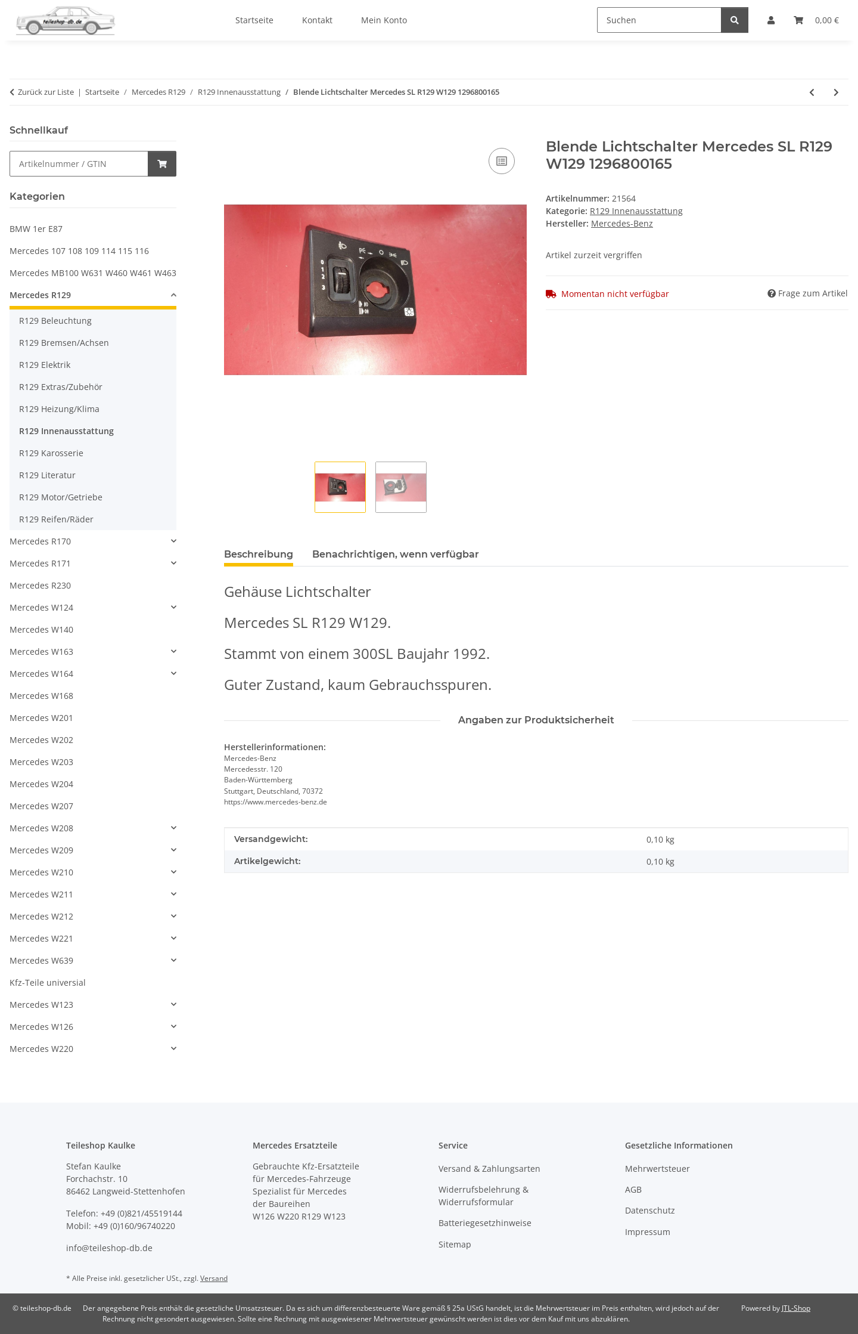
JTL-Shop (796, 1308)
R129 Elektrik (44, 364)
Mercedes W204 (41, 784)
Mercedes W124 (41, 607)
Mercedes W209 (41, 850)
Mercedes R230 (40, 585)
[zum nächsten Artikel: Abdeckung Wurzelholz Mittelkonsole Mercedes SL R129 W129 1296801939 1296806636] (836, 92)
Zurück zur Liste (46, 91)
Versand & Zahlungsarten (489, 1168)
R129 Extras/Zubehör (60, 386)
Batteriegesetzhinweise (485, 1222)
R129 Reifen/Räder (56, 519)
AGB (633, 1189)
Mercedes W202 (41, 739)
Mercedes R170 (40, 541)
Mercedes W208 (41, 828)
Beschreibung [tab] (258, 554)
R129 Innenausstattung (636, 210)
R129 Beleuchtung (55, 320)
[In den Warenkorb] (233, 131)
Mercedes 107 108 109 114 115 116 (79, 250)
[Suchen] (659, 20)
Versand (214, 1278)
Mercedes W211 (41, 894)
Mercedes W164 (41, 673)
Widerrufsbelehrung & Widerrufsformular (484, 1196)
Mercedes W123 (41, 1004)
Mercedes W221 (41, 938)
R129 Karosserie (51, 453)
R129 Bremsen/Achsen (64, 342)
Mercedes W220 (41, 1048)
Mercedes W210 (41, 872)
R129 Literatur (47, 475)
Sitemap (455, 1244)
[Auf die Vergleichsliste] (502, 161)
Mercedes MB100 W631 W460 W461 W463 (93, 272)
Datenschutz (650, 1210)
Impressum (647, 1231)
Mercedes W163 (41, 651)
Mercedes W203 (41, 761)
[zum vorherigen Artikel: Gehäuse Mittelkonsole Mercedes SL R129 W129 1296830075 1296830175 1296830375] (812, 92)
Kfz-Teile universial (48, 982)
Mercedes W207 (41, 806)
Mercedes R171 (40, 563)
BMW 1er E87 (36, 228)
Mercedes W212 (41, 916)
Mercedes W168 (41, 695)
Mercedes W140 (41, 629)
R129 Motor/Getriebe (60, 497)
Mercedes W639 (41, 960)
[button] (93, 296)
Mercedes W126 (41, 1026)
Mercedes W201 (41, 717)
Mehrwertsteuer (657, 1168)
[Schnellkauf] (79, 164)
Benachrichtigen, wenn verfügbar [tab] (395, 554)
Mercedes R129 (40, 295)
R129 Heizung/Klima (59, 408)
